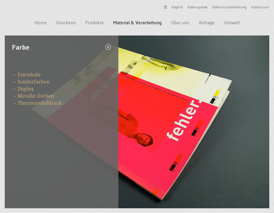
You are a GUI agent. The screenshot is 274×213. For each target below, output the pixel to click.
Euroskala (29, 74)
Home (40, 22)
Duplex (26, 88)
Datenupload (197, 7)
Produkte (94, 22)
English (177, 7)
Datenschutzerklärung (229, 7)
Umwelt (232, 22)
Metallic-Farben (36, 96)
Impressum (260, 7)
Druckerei (66, 22)
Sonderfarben (33, 81)
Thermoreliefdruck (40, 103)
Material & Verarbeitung (137, 22)
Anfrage (207, 22)
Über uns (180, 22)
